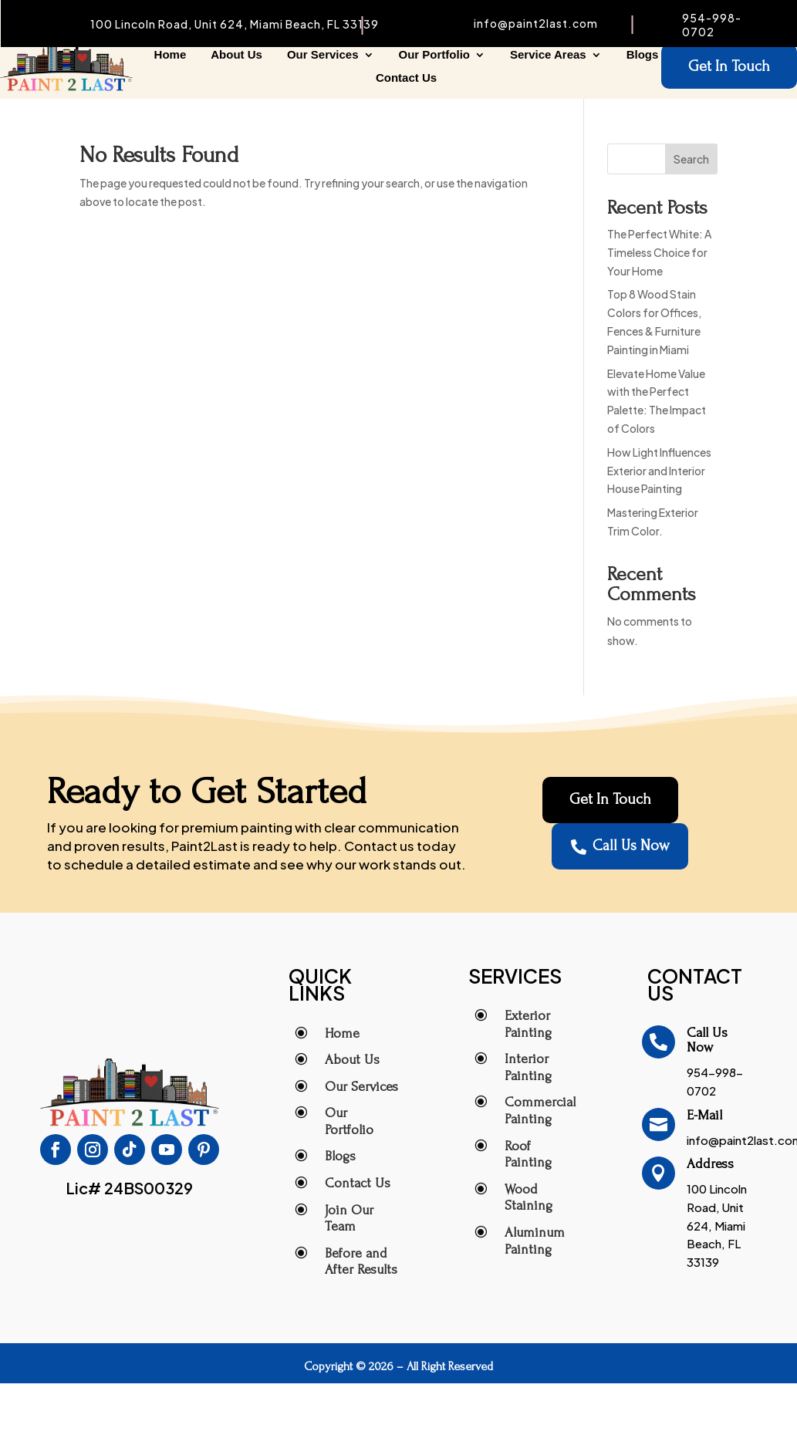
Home (170, 55)
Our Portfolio (435, 55)
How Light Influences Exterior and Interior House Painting (659, 470)
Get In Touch (729, 67)
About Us (236, 55)
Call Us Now (620, 847)
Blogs (642, 55)
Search (691, 159)
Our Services (323, 55)
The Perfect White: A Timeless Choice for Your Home (659, 252)
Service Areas (548, 55)
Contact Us (406, 78)
